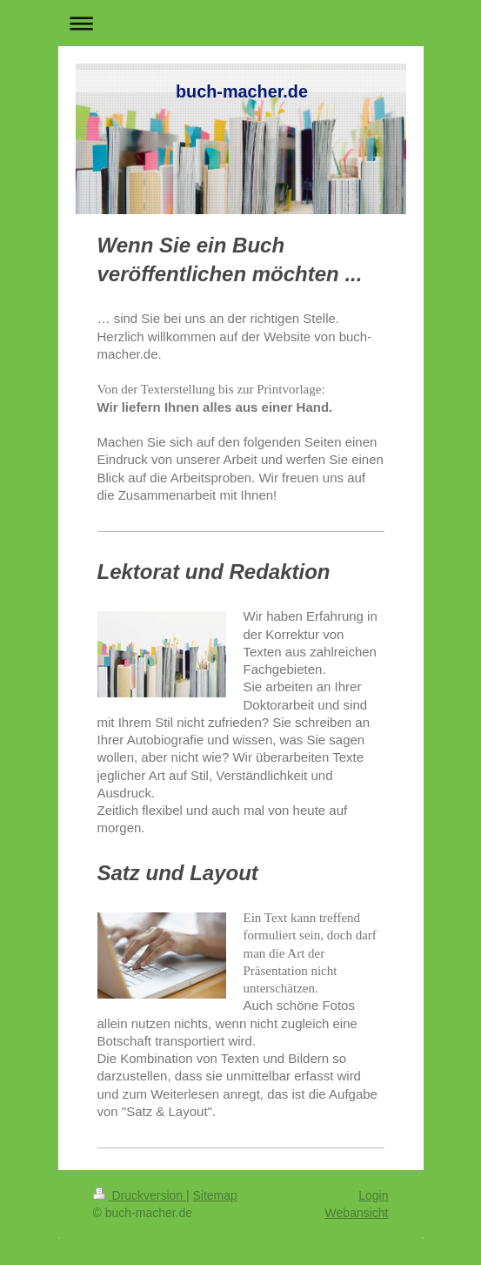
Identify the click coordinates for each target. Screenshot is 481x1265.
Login (373, 1195)
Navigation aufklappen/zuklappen (241, 23)
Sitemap (215, 1195)
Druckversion (139, 1195)
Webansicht (357, 1213)
